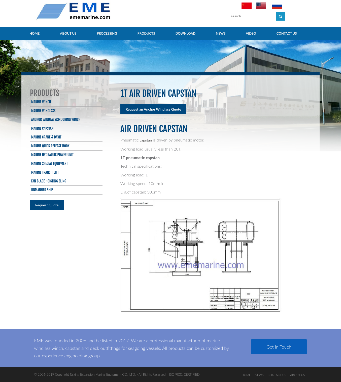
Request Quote (47, 205)
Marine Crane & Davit (46, 137)
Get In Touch (278, 347)
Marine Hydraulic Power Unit (52, 155)
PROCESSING (107, 33)
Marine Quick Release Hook (50, 146)
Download (185, 33)
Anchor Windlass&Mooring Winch (55, 119)
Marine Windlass (43, 111)
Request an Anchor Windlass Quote (153, 109)
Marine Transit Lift (45, 172)
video (251, 33)
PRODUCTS (146, 33)
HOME (34, 33)
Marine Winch (41, 102)
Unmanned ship (42, 190)
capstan (146, 140)
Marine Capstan (42, 128)
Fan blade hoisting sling (48, 181)
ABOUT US (68, 33)
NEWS (220, 33)
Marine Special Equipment (49, 163)
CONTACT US (287, 33)
